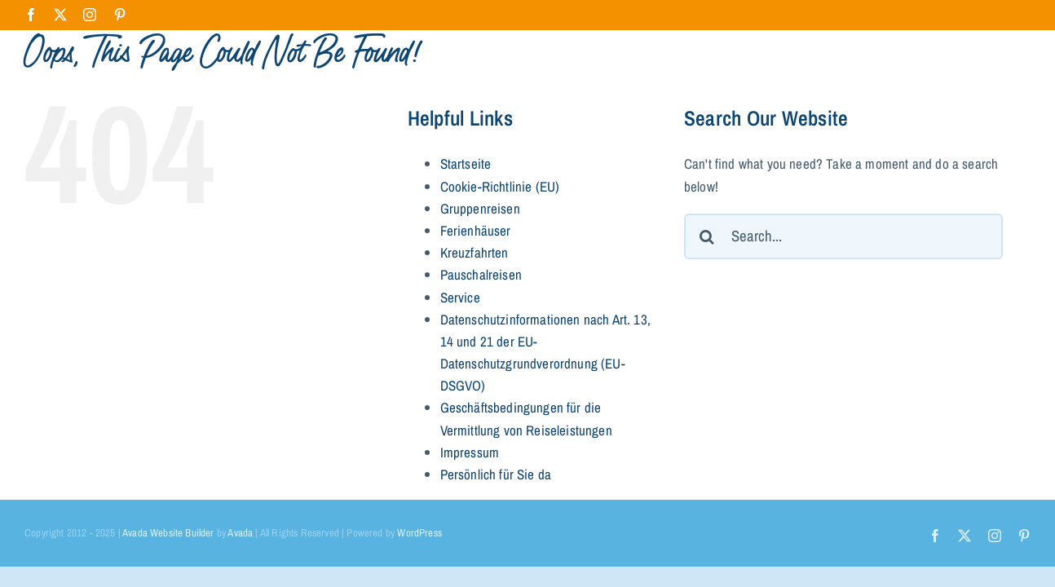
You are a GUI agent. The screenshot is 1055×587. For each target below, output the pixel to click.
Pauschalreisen (481, 274)
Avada (240, 533)
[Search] (707, 236)
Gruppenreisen (480, 208)
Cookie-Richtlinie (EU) (500, 186)
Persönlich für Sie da (496, 474)
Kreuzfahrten (474, 252)
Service (460, 297)
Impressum (470, 452)
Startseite (466, 163)
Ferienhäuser (475, 230)
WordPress (419, 533)
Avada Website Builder (168, 533)
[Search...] (843, 236)
